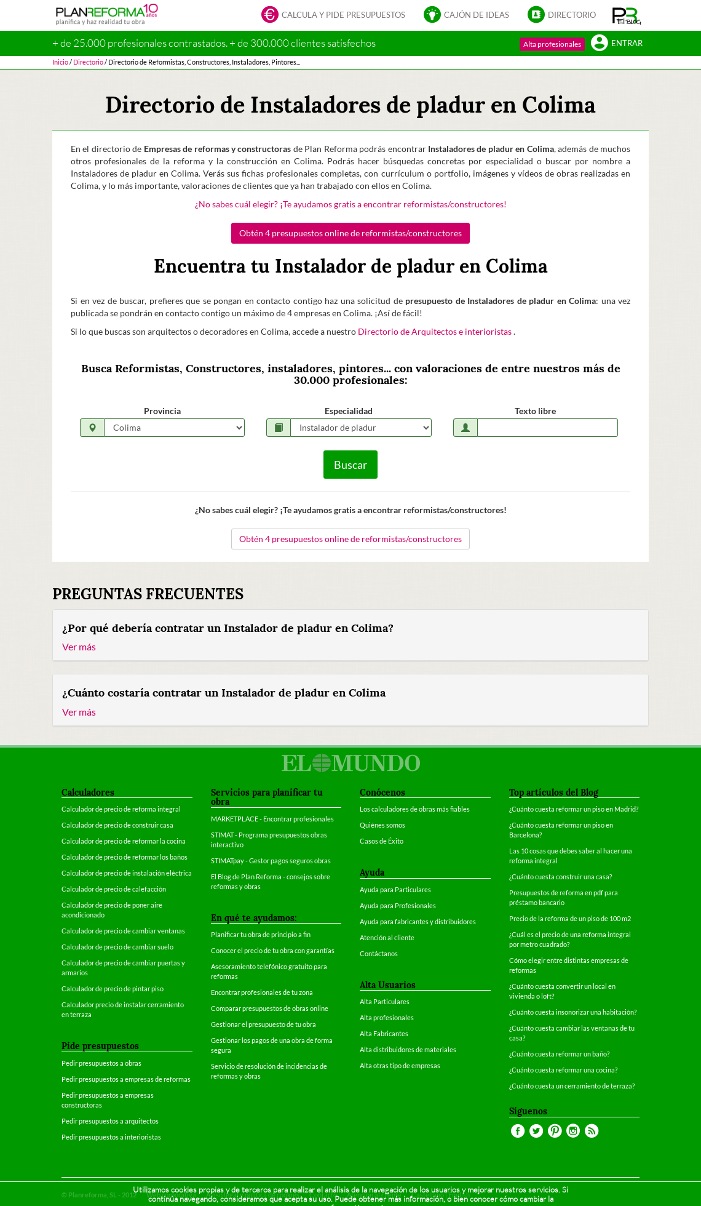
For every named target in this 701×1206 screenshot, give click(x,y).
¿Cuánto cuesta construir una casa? (560, 877)
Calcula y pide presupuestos (333, 15)
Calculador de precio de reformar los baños (124, 857)
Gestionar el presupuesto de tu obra (263, 1024)
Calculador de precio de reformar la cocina (123, 841)
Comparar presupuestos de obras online (269, 1008)
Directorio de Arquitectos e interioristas (435, 331)
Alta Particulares (385, 1001)
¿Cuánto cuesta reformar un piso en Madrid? (573, 809)
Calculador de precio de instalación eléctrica (126, 873)
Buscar (350, 464)
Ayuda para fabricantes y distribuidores (418, 921)
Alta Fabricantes (384, 1033)
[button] (627, 15)
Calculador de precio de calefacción (113, 889)
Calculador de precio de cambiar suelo (117, 947)
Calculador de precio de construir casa (117, 825)
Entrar (617, 44)
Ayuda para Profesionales (398, 905)
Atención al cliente (387, 937)
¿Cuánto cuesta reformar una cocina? (563, 1070)
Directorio (562, 15)
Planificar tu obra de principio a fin (261, 934)
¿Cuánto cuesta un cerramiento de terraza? (572, 1086)
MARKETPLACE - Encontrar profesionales (272, 819)
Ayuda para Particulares (395, 889)
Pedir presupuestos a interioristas (111, 1137)
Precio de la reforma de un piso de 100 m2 (570, 918)
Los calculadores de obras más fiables (415, 809)
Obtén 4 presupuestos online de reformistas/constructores (350, 233)
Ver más (79, 646)
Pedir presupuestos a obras (101, 1063)
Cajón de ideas (466, 15)
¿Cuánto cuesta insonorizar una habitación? (572, 1012)
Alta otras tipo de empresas (400, 1065)
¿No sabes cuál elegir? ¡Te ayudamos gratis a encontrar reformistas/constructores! (351, 204)
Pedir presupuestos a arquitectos (110, 1121)
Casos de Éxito (381, 841)
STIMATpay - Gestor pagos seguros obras (271, 861)
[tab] (350, 635)
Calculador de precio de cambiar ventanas (123, 931)
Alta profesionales (552, 44)
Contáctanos (379, 953)
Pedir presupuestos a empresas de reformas (126, 1079)
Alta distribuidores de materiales (408, 1049)
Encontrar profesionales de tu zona (262, 992)
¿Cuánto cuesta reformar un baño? (559, 1054)
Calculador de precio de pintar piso (112, 988)
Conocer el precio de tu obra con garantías (273, 950)
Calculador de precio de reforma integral (121, 809)
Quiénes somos (382, 825)
